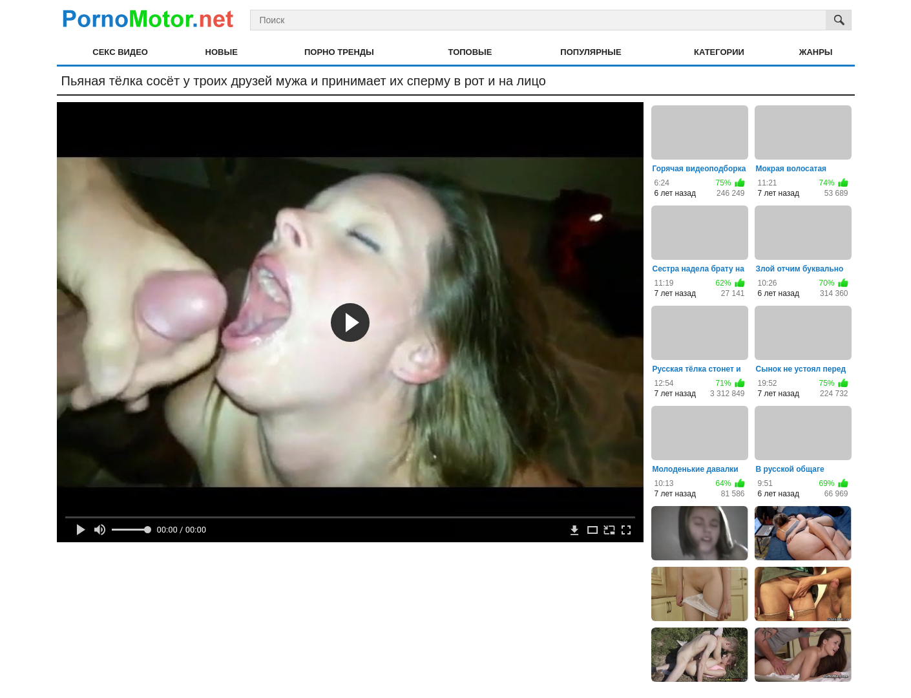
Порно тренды (339, 52)
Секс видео (120, 52)
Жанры (816, 52)
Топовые (470, 52)
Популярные (590, 52)
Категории (719, 52)
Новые (221, 52)
